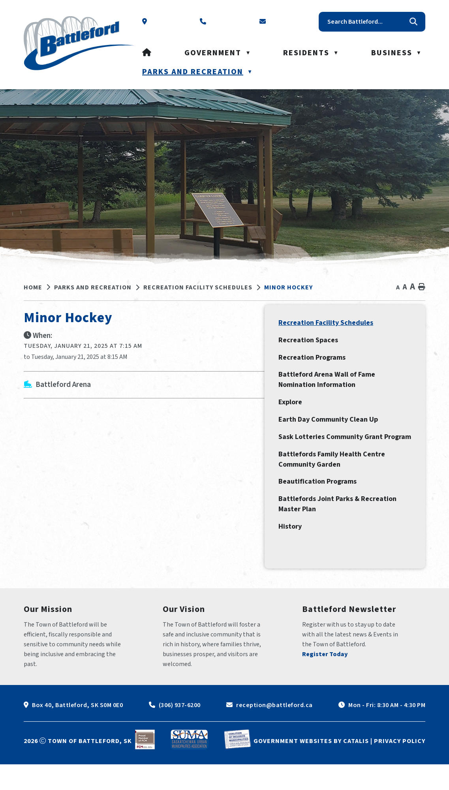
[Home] (147, 52)
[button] (413, 22)
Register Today (325, 680)
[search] (366, 22)
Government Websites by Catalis (311, 766)
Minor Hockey (288, 287)
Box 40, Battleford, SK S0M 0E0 (77, 730)
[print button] (421, 287)
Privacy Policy (399, 766)
